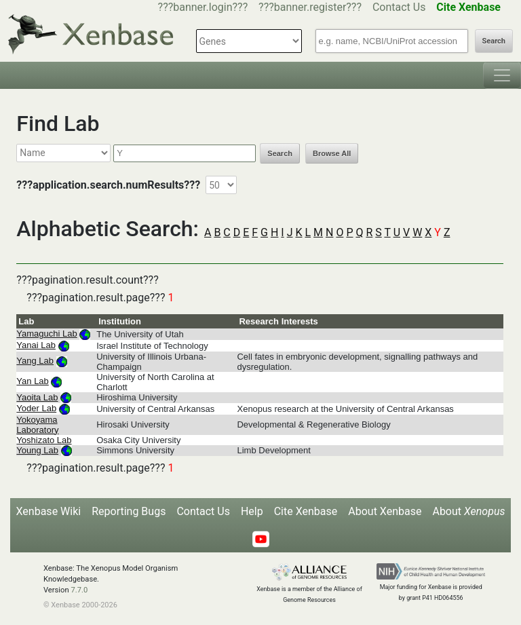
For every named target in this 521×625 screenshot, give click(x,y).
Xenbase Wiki (48, 511)
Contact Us (399, 7)
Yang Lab (35, 361)
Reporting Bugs (129, 511)
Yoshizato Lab (43, 440)
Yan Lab (32, 381)
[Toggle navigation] (502, 75)
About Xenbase (384, 511)
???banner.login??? (203, 7)
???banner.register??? (310, 7)
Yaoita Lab (37, 397)
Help (252, 511)
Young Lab (37, 450)
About (468, 511)
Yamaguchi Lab (46, 333)
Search (493, 41)
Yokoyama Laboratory (37, 425)
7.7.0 (79, 590)
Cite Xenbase (306, 511)
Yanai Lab (36, 345)
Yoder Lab (36, 408)
